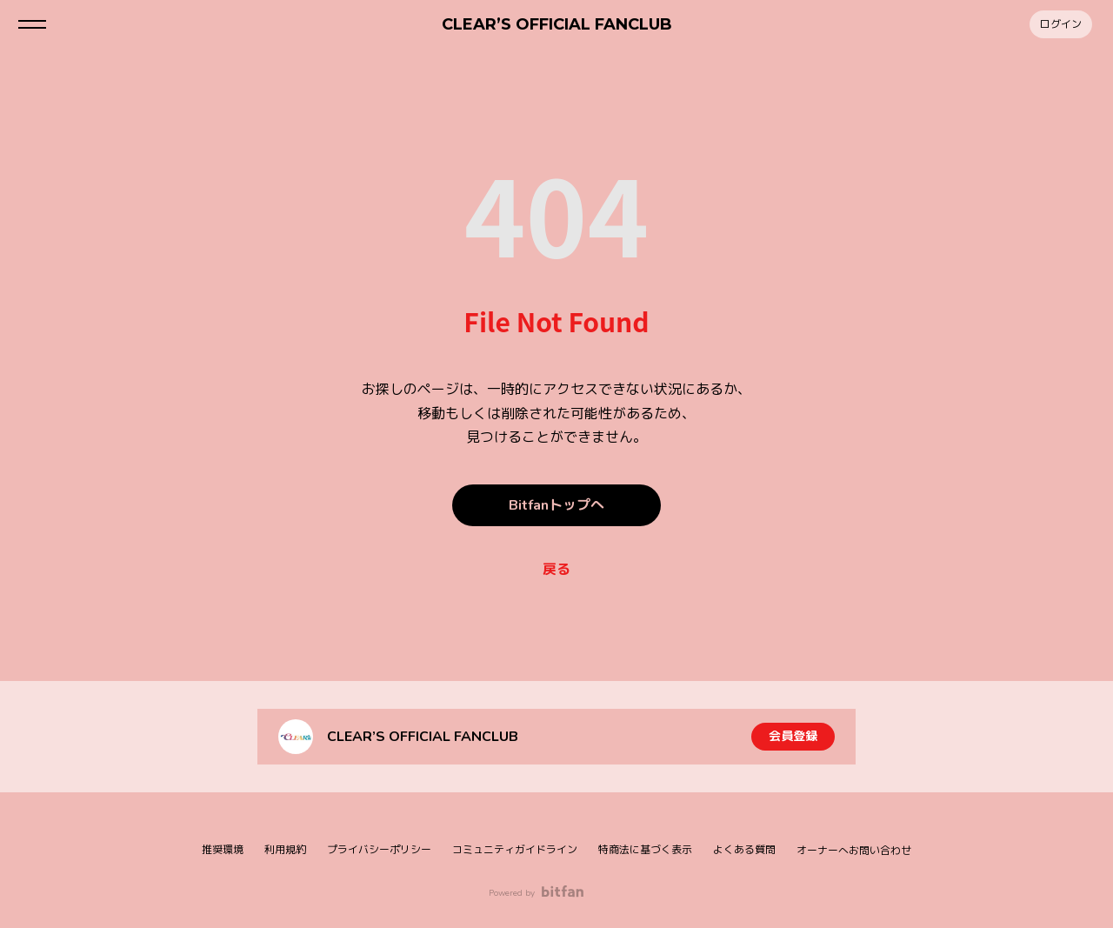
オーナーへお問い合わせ (853, 850)
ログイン (1061, 23)
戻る (556, 569)
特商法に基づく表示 (645, 850)
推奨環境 (222, 850)
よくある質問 (744, 850)
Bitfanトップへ (556, 505)
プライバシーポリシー (379, 850)
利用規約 (285, 850)
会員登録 (793, 736)
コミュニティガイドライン (514, 850)
